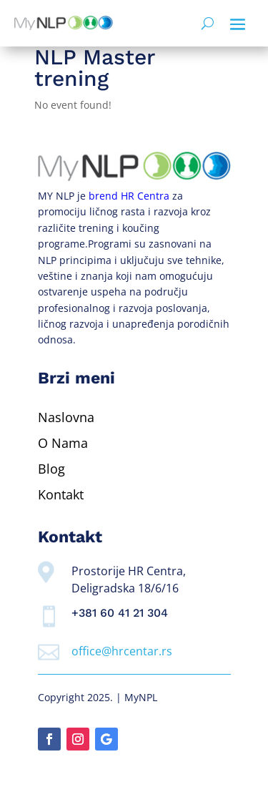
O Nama (63, 442)
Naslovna (66, 417)
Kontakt (61, 494)
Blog (51, 468)
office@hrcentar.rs (121, 651)
